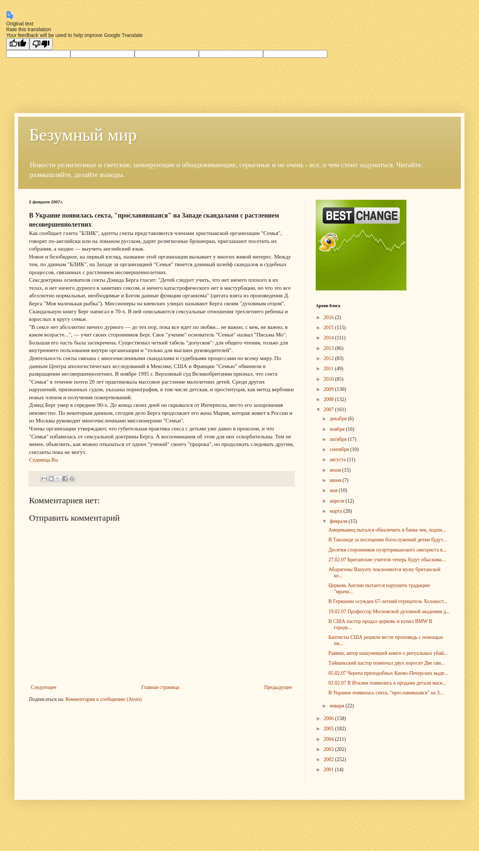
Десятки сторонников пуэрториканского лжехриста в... (387, 550)
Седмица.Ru (43, 460)
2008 (329, 399)
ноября (337, 429)
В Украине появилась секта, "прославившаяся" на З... (385, 692)
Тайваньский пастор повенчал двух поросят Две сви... (386, 663)
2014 (329, 337)
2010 (329, 379)
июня (335, 480)
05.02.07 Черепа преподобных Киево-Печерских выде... (388, 673)
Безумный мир (83, 134)
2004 (329, 739)
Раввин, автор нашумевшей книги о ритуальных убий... (388, 653)
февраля (338, 521)
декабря (338, 418)
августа (338, 459)
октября (338, 439)
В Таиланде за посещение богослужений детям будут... (387, 539)
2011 (329, 368)
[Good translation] (17, 44)
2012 (329, 358)
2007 (329, 409)
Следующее (43, 687)
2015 (329, 327)
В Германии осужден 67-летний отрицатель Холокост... (387, 601)
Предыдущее (278, 687)
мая (334, 490)
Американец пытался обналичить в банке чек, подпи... (387, 530)
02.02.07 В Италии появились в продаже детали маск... (387, 683)
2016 (329, 317)
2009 (329, 389)
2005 (329, 728)
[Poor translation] (41, 44)
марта (336, 511)
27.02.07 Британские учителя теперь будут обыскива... (387, 559)
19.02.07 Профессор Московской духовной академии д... (389, 611)
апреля (337, 501)
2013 (329, 348)
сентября (339, 449)
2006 (329, 718)
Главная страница (160, 687)
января (337, 706)
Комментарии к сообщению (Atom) (104, 699)
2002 (329, 759)
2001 (329, 769)
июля (335, 470)
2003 (329, 749)
